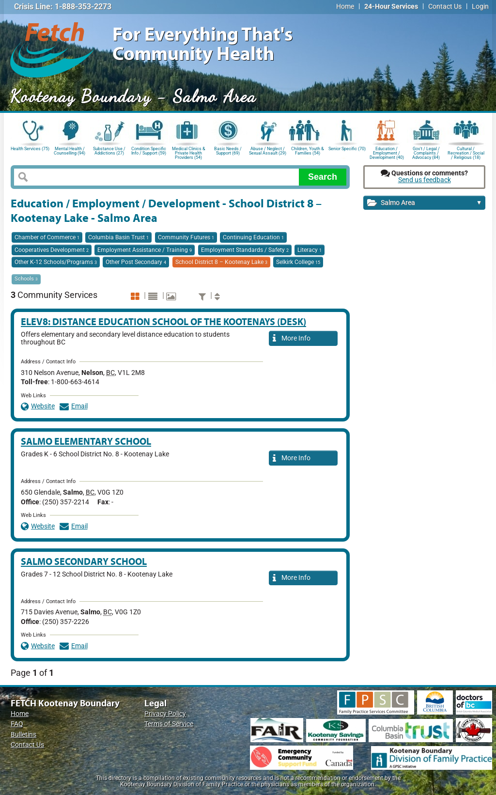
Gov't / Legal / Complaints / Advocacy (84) (426, 152)
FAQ (17, 724)
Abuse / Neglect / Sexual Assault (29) (267, 151)
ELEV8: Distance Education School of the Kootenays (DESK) (163, 321)
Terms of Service (168, 724)
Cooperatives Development (52, 250)
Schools (26, 279)
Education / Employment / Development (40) (387, 152)
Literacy (309, 250)
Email (74, 406)
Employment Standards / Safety (245, 250)
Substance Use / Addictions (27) (109, 151)
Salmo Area (424, 203)
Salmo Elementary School (86, 441)
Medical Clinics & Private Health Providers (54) (188, 152)
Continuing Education (253, 237)
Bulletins (23, 735)
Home (345, 6)
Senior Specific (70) (347, 148)
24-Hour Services (391, 6)
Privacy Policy (165, 714)
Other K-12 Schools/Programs (56, 262)
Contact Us (445, 6)
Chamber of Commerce (47, 237)
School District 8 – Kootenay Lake (221, 262)
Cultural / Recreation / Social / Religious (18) (466, 152)
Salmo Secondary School (84, 561)
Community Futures (186, 237)
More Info (291, 338)
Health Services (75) (30, 148)
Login (480, 6)
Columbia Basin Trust (118, 237)
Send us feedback (424, 180)
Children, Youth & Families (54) (307, 151)
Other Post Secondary (136, 262)
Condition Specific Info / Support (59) (148, 151)
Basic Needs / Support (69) (228, 151)
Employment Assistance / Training (144, 250)
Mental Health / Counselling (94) (69, 151)
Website (38, 406)
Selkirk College (298, 262)
